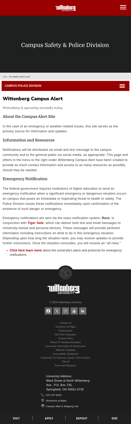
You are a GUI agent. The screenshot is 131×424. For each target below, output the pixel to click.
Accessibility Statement (65, 354)
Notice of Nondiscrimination (65, 342)
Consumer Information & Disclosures (65, 346)
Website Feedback (65, 350)
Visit (16, 418)
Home (5, 77)
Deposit (82, 418)
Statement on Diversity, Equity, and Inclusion (65, 357)
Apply (49, 418)
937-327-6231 (54, 395)
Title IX (65, 361)
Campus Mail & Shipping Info (62, 406)
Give (115, 418)
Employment (65, 330)
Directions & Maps (66, 326)
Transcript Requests (65, 365)
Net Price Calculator (65, 334)
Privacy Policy (65, 338)
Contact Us (65, 323)
